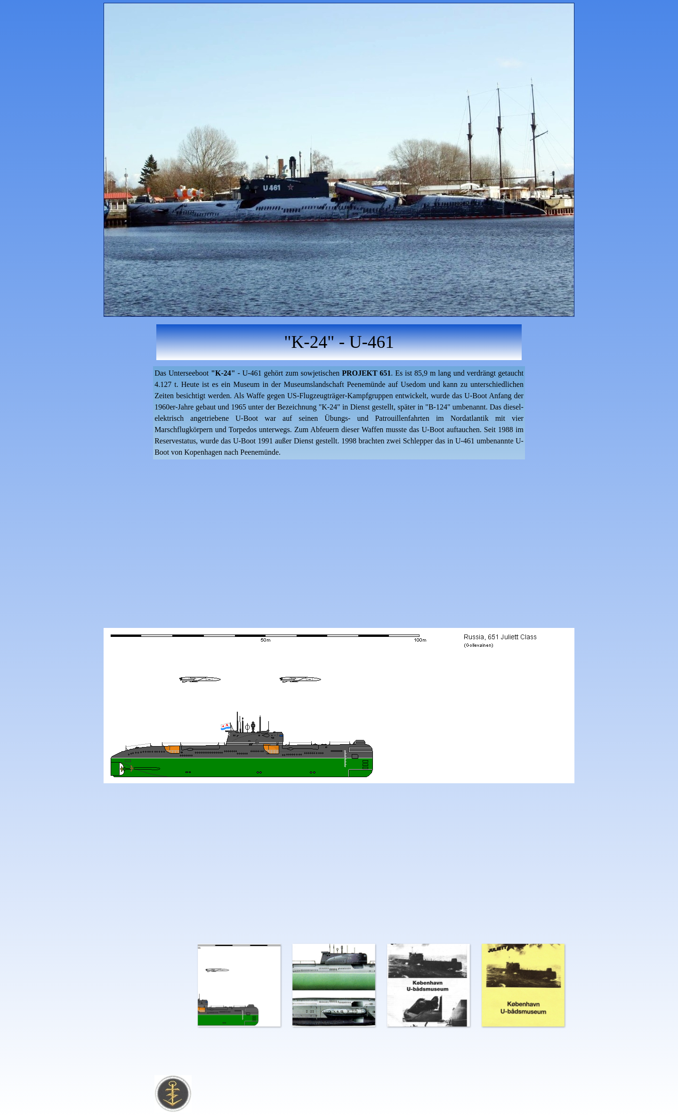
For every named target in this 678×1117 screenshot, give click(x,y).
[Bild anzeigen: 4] (523, 985)
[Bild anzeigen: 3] (428, 985)
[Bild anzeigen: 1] (239, 985)
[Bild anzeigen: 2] (333, 985)
